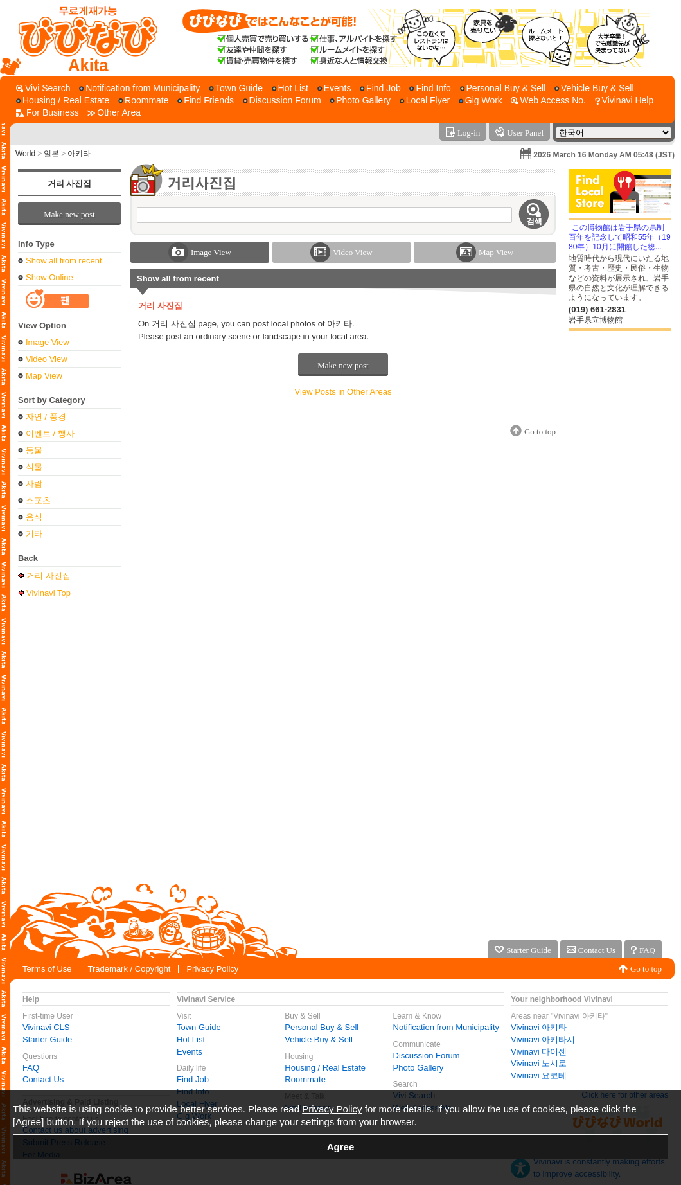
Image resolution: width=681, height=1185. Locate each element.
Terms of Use (47, 969)
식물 (34, 467)
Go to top (646, 969)
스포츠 (38, 500)
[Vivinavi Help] (624, 100)
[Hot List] (290, 88)
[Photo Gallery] (360, 100)
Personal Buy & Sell (321, 1027)
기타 (34, 534)
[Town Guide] (236, 88)
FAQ (30, 1068)
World (25, 153)
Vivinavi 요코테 (539, 1075)
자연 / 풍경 (46, 417)
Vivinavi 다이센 (539, 1051)
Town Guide (199, 1027)
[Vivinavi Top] (82, 38)
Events (189, 1051)
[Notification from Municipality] (139, 88)
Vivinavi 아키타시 (543, 1039)
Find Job (193, 1079)
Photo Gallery (418, 1068)
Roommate (305, 1079)
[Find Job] (380, 88)
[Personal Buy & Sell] (503, 88)
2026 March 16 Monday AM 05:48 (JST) (604, 154)
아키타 (79, 153)
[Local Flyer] (425, 100)
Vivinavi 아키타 (539, 1027)
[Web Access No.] (548, 100)
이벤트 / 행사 (50, 433)
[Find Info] (429, 88)
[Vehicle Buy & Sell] (594, 88)
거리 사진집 (69, 183)
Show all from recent (64, 260)
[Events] (334, 88)
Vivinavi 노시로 (539, 1063)
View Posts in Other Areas (343, 391)
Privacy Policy (212, 969)
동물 (34, 450)
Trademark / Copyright (129, 969)
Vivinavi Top (48, 592)
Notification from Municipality (446, 1027)
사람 (34, 483)
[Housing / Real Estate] (62, 100)
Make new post (69, 214)
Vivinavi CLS (45, 1027)
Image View (47, 342)
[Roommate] (143, 100)
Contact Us (43, 1079)
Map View (44, 375)
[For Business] (47, 113)
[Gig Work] (480, 100)
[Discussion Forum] (282, 100)
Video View (46, 359)
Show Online (49, 277)
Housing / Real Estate (325, 1068)
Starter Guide (47, 1039)
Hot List (191, 1039)
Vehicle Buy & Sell (319, 1039)
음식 (34, 517)
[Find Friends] (205, 100)
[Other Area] (114, 113)
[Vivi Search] (43, 88)
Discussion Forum (426, 1055)
